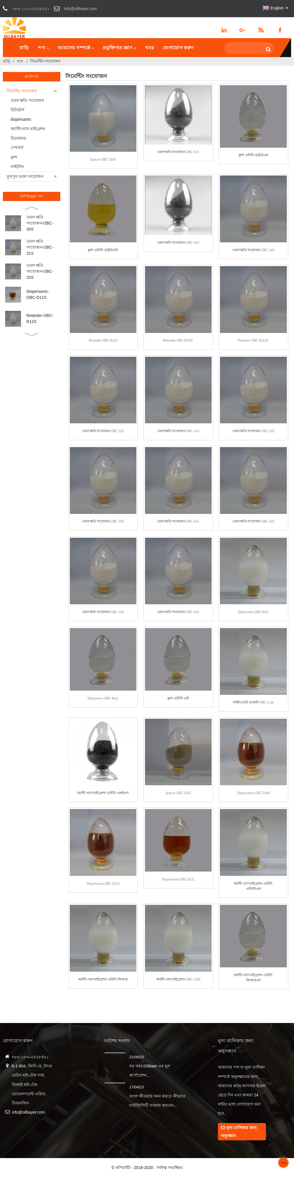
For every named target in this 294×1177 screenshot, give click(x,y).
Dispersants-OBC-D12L (178, 879)
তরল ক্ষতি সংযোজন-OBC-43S (178, 612)
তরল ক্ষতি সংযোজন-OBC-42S (253, 521)
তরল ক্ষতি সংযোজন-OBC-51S (178, 152)
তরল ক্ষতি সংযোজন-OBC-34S (103, 612)
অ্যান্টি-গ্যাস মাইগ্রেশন (28, 128)
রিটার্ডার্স (17, 110)
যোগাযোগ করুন (178, 47)
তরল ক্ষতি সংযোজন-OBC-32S (103, 431)
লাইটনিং (17, 166)
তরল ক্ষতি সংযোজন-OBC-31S (39, 247)
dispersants (21, 119)
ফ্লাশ (14, 157)
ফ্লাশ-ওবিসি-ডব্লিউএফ (253, 155)
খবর (149, 47)
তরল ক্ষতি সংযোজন (27, 100)
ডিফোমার (18, 138)
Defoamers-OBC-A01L (103, 698)
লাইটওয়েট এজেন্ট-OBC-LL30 (253, 702)
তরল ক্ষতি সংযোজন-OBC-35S (103, 521)
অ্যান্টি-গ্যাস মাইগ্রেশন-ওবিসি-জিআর (103, 979)
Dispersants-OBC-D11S (103, 883)
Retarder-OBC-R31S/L (253, 340)
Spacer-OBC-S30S (103, 159)
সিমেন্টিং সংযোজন (45, 61)
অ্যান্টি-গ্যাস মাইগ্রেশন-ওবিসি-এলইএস (103, 793)
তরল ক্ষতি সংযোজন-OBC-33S (39, 271)
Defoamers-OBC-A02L (253, 612)
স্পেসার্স (17, 147)
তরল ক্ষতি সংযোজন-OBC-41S (178, 521)
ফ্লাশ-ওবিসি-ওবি (178, 698)
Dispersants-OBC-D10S (253, 793)
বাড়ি (24, 47)
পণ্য (43, 47)
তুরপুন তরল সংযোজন (25, 176)
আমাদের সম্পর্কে (76, 47)
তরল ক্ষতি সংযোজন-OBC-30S (39, 223)
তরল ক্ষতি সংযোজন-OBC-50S (178, 242)
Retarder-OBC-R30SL (178, 340)
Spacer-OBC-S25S (178, 793)
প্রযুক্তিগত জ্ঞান (119, 47)
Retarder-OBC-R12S (103, 340)
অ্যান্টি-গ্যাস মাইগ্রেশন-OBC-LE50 (178, 979)
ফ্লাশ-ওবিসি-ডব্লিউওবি (103, 250)
